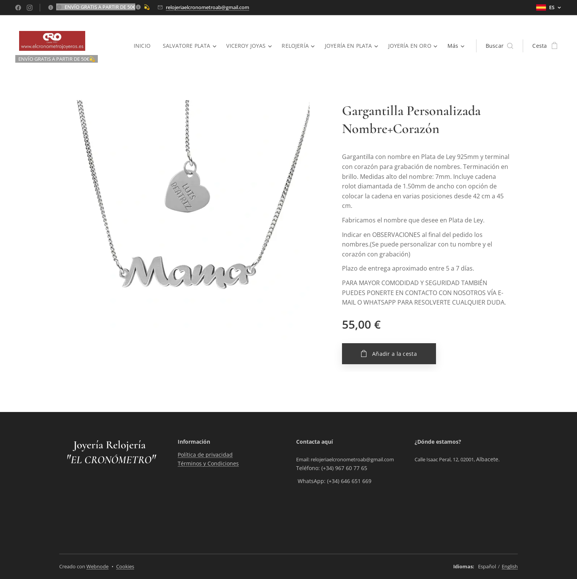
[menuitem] (141, 45)
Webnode (97, 566)
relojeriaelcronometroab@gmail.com (207, 7)
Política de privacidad (205, 454)
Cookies (125, 566)
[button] (499, 45)
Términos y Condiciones (208, 463)
